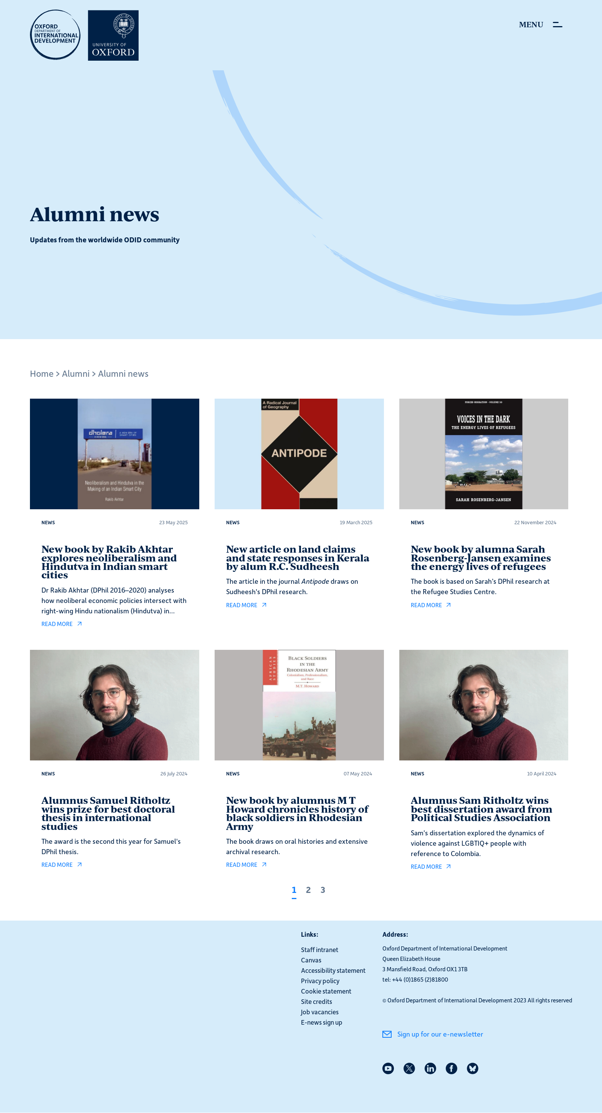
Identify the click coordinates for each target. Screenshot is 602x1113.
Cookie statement (326, 991)
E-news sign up (321, 1022)
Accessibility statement (333, 970)
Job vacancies (320, 1011)
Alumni (76, 373)
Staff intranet (319, 949)
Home (42, 373)
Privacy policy (320, 980)
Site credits (316, 1001)
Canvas (311, 960)
